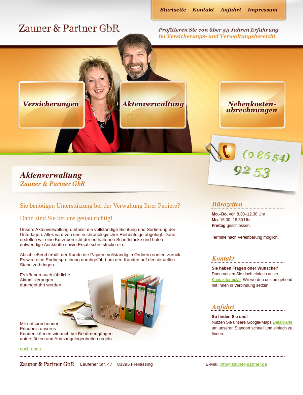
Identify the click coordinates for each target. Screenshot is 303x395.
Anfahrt (230, 9)
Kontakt (203, 9)
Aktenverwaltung (153, 105)
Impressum (262, 9)
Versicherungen (51, 105)
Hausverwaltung (252, 105)
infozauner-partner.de (243, 364)
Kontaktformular (226, 279)
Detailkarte (283, 322)
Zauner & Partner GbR (67, 26)
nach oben (30, 348)
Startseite (173, 9)
